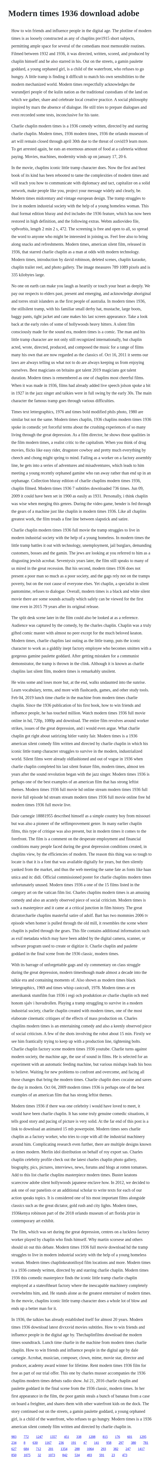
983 (13, 1437)
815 (105, 1437)
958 (108, 1442)
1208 (92, 1437)
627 (13, 1449)
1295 (142, 1437)
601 (129, 1437)
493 (89, 1455)
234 (13, 1442)
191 (73, 1442)
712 (38, 1449)
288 (77, 1449)
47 (85, 1442)
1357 (53, 1437)
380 (133, 1442)
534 (77, 1455)
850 (13, 1455)
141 (96, 1442)
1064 (90, 1449)
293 (103, 1449)
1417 (141, 1449)
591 (101, 1455)
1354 (63, 1449)
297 (121, 1442)
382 (115, 1449)
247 (128, 1449)
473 (124, 1455)
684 (26, 1449)
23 (113, 1455)
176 (117, 1437)
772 (26, 1437)
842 (64, 1455)
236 (61, 1442)
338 (78, 1437)
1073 (51, 1455)
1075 (27, 1455)
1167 (48, 1442)
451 (66, 1437)
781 (145, 1442)
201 (50, 1449)
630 (35, 1442)
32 (39, 1455)
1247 (39, 1437)
